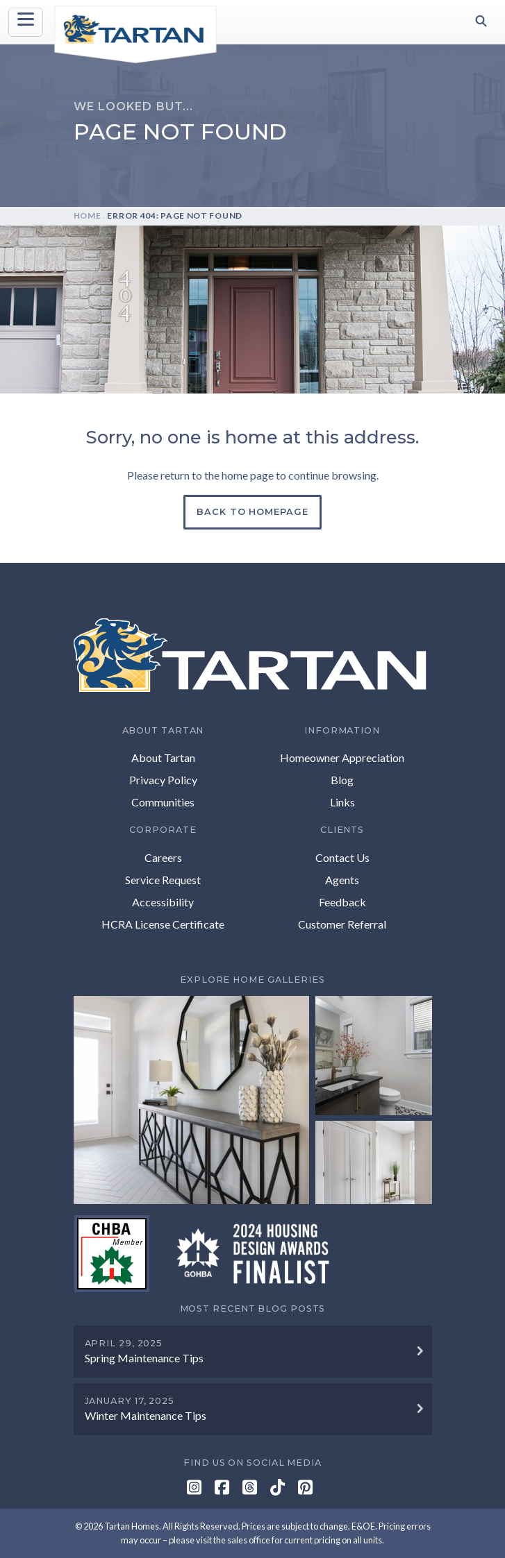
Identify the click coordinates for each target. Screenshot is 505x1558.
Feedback (342, 901)
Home (87, 215)
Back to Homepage (252, 512)
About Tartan (163, 757)
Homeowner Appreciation (342, 757)
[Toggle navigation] (25, 22)
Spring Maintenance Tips (144, 1357)
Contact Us (342, 857)
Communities (162, 801)
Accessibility (163, 901)
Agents (342, 879)
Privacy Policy (163, 779)
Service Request (163, 879)
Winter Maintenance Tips (145, 1415)
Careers (163, 857)
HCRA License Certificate (162, 924)
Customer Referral (342, 924)
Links (342, 801)
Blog (342, 779)
